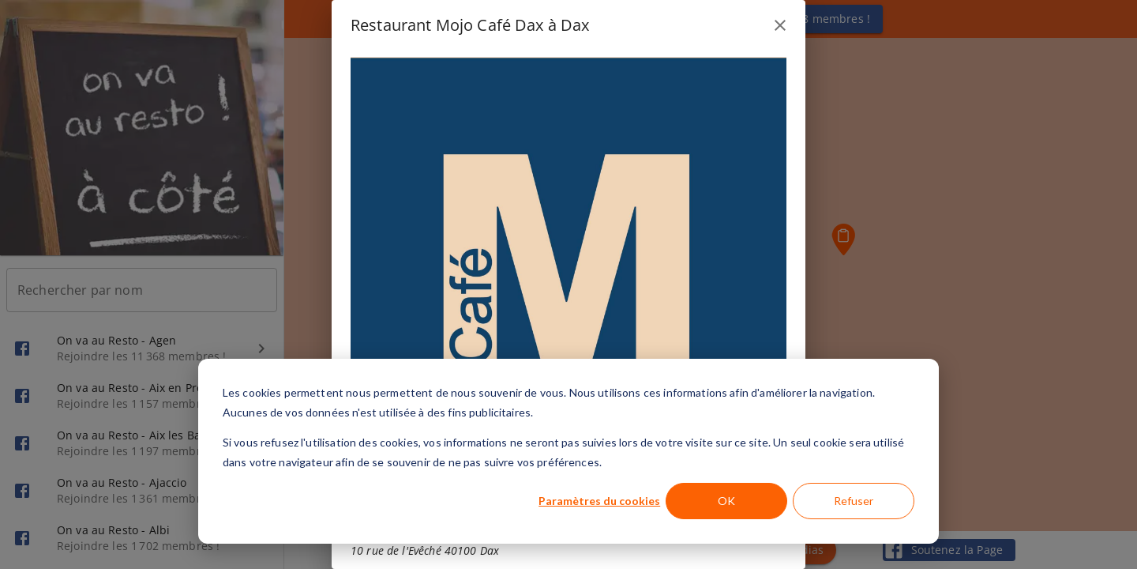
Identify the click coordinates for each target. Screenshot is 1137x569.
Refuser (853, 500)
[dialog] (568, 451)
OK (726, 500)
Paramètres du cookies (599, 500)
